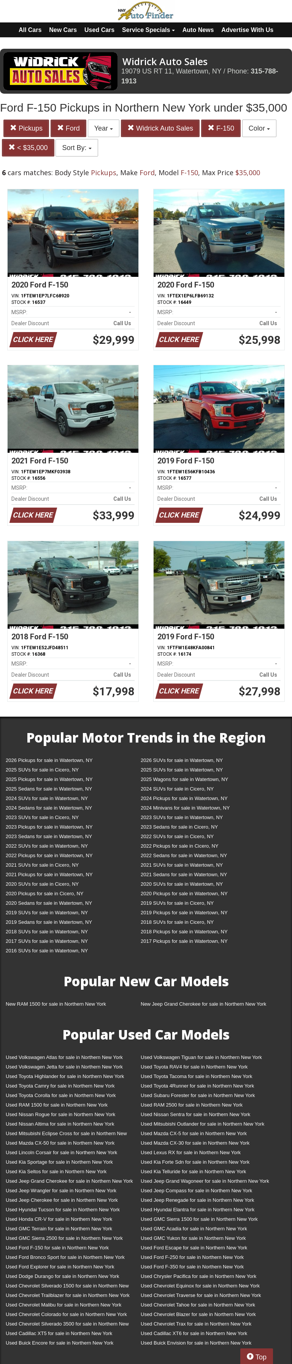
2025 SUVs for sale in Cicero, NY (42, 770)
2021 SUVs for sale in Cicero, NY (42, 865)
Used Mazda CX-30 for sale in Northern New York (195, 1143)
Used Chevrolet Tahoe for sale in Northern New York (198, 1305)
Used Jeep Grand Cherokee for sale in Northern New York (69, 1181)
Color (259, 128)
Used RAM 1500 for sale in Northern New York (57, 1105)
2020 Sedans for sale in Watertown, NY (49, 903)
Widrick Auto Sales (160, 128)
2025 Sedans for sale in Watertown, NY (49, 789)
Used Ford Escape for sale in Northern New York (194, 1248)
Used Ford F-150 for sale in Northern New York (57, 1248)
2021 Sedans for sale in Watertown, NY (184, 874)
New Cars (63, 30)
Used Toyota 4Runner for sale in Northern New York (197, 1086)
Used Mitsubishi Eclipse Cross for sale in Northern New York (66, 1135)
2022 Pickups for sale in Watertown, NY (49, 855)
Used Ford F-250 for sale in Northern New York (192, 1257)
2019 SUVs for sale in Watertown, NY (47, 912)
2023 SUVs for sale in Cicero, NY (42, 817)
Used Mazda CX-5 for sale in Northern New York (194, 1133)
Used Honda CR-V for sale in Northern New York (59, 1219)
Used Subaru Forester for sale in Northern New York (198, 1095)
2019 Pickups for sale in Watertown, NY (184, 912)
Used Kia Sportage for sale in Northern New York (59, 1162)
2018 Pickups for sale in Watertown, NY (184, 931)
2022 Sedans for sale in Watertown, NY (184, 855)
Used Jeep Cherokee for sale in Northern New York (62, 1200)
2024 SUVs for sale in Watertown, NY (47, 798)
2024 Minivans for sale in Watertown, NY (185, 808)
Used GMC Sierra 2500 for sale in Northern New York (64, 1238)
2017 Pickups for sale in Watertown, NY (184, 941)
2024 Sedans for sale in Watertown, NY (49, 808)
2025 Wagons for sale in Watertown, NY (184, 779)
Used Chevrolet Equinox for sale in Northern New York (200, 1286)
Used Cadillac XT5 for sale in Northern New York (59, 1333)
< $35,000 (28, 148)
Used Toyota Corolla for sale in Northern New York (61, 1095)
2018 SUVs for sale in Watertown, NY (47, 931)
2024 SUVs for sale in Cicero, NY (177, 789)
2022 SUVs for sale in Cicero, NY (177, 836)
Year (103, 128)
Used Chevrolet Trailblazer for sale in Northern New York (68, 1295)
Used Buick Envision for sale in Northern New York (196, 1343)
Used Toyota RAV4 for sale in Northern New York (194, 1067)
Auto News (198, 30)
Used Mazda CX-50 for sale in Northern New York (60, 1143)
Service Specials (148, 30)
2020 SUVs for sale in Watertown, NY (182, 884)
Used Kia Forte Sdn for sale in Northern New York (195, 1162)
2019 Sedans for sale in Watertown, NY (49, 922)
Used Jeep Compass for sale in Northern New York (196, 1190)
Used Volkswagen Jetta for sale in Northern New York (64, 1067)
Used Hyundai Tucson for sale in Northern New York (63, 1209)
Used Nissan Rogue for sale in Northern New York (60, 1114)
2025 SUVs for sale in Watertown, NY (182, 770)
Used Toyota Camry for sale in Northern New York (60, 1086)
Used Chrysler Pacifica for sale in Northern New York (198, 1276)
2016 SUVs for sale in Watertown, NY (47, 951)
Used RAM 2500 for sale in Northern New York (192, 1105)
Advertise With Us (247, 30)
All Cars (30, 30)
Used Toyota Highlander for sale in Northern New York (65, 1076)
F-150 (221, 128)
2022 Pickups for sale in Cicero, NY (179, 846)
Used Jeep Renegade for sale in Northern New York (197, 1200)
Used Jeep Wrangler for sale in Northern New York (61, 1190)
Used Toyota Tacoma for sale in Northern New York (196, 1076)
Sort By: (76, 148)
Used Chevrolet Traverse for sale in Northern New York (201, 1295)
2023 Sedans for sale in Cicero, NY (179, 827)
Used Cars (99, 30)
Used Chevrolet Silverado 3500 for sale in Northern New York (67, 1325)
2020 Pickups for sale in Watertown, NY (184, 893)
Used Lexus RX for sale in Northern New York (191, 1152)
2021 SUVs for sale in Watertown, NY (182, 865)
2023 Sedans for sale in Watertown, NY (49, 836)
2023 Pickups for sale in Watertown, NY (49, 827)
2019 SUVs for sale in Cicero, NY (177, 903)
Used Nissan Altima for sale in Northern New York (60, 1124)
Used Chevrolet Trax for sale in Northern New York (196, 1324)
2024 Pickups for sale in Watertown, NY (184, 798)
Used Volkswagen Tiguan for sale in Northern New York (201, 1057)
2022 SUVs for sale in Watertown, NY (47, 846)
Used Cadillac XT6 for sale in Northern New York (194, 1333)
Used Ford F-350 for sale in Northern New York (192, 1267)
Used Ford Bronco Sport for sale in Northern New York (65, 1257)
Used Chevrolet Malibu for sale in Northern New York (63, 1305)
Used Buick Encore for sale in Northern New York (59, 1343)
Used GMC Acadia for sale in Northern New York (194, 1228)
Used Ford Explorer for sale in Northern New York (60, 1267)
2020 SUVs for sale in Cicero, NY (42, 884)
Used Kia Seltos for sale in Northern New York (56, 1171)
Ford (68, 128)
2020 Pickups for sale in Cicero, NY (44, 893)
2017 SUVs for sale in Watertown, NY (47, 941)
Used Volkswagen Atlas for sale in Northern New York (64, 1057)
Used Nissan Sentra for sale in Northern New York (195, 1114)
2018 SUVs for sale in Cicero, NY (177, 922)
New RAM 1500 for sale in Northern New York (56, 1004)
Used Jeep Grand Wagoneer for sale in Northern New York (205, 1181)
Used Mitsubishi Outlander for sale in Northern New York (202, 1124)
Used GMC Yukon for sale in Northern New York (193, 1238)
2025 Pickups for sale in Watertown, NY (49, 779)
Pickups (26, 128)
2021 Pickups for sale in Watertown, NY (49, 874)
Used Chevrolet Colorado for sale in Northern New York (66, 1314)
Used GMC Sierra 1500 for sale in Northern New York (199, 1219)
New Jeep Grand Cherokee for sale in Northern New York (203, 1004)
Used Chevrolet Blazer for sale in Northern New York (198, 1314)
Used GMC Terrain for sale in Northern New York (59, 1228)
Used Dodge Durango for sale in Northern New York (62, 1276)
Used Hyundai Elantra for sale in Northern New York (197, 1209)
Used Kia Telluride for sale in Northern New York (193, 1171)
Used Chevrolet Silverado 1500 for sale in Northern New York (67, 1287)
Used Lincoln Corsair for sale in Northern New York (61, 1152)
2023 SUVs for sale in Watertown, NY (182, 817)
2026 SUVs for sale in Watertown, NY (182, 760)
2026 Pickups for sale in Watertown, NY (49, 760)
